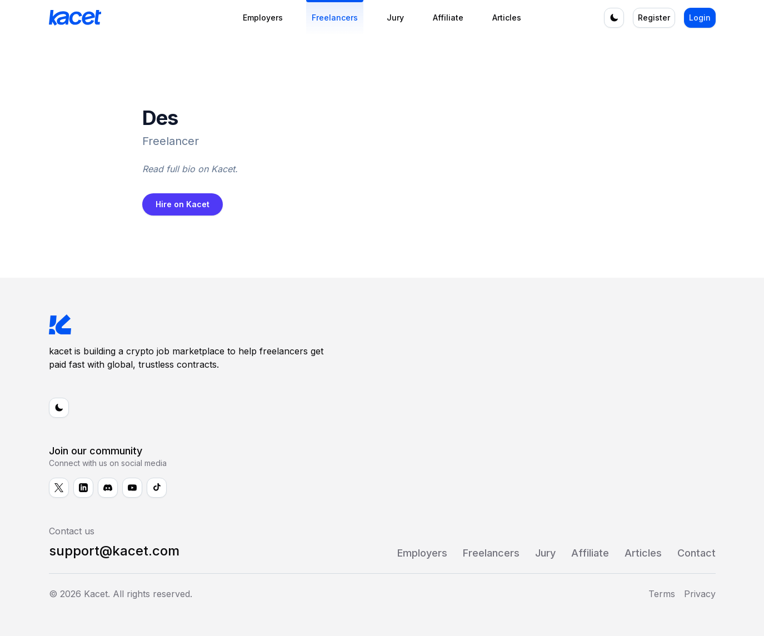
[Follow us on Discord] (108, 488)
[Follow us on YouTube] (132, 488)
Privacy (700, 593)
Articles (506, 17)
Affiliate (448, 17)
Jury (395, 17)
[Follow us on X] (59, 488)
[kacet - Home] (130, 18)
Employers (263, 17)
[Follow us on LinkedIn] (83, 488)
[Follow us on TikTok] (157, 488)
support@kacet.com (114, 551)
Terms (661, 593)
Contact (696, 553)
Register (654, 17)
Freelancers (335, 17)
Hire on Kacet (182, 204)
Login (700, 17)
